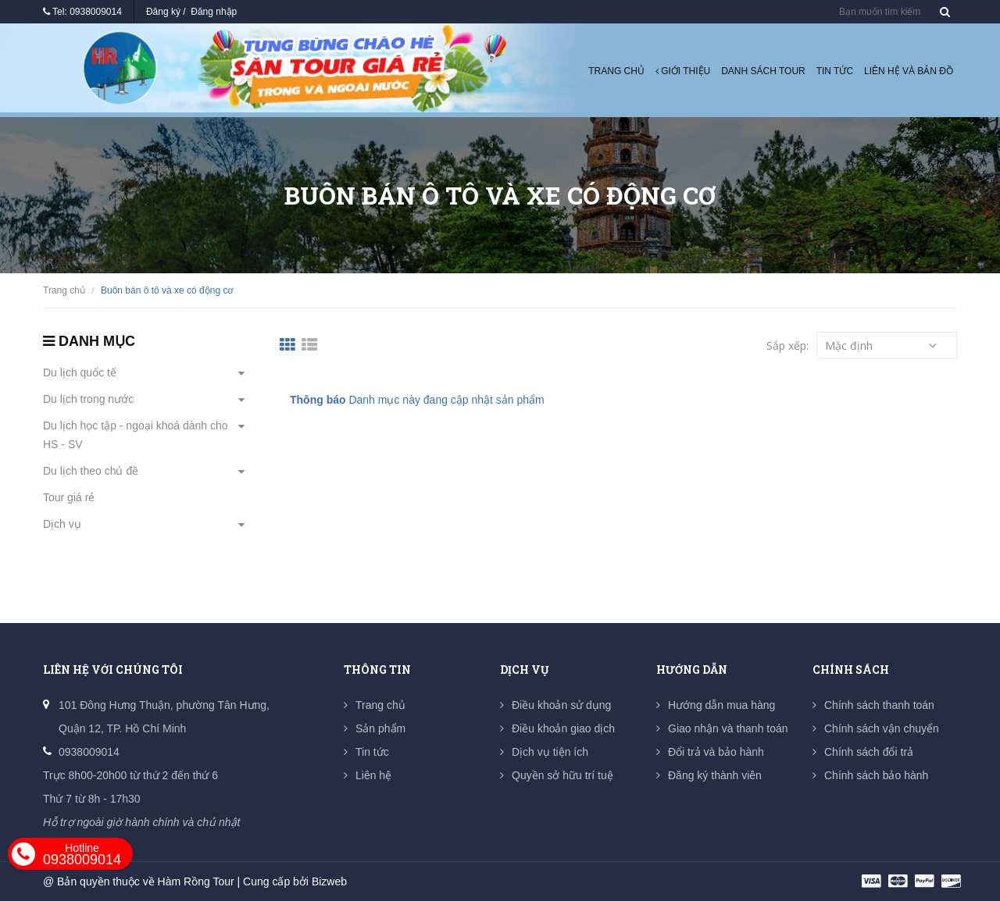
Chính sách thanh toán (879, 705)
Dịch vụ (62, 524)
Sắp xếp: (787, 345)
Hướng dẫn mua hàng (721, 705)
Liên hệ (373, 775)
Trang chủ (616, 71)
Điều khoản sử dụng (561, 705)
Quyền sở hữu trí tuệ (562, 775)
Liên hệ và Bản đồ (908, 71)
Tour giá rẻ (69, 497)
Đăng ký (163, 11)
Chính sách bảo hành (876, 775)
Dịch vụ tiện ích (550, 752)
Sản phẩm (380, 728)
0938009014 (96, 11)
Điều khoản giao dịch (563, 728)
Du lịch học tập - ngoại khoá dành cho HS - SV (135, 434)
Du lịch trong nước (88, 399)
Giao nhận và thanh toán (728, 728)
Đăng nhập (214, 11)
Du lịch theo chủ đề (90, 471)
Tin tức (834, 71)
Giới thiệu (682, 71)
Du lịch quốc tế (79, 372)
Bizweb (329, 881)
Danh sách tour (763, 71)
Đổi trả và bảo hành (716, 752)
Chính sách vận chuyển (881, 728)
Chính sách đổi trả (868, 752)
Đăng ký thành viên (715, 775)
